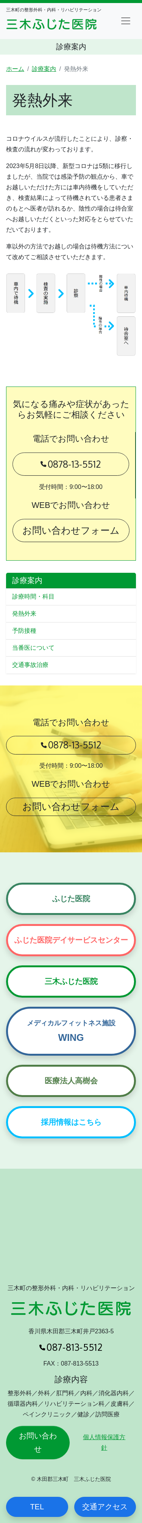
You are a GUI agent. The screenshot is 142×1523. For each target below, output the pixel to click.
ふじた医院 (71, 898)
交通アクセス (105, 1507)
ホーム (15, 69)
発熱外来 (24, 613)
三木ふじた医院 (71, 981)
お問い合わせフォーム (71, 530)
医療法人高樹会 (71, 1081)
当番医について (33, 647)
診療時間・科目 (33, 596)
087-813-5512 (71, 1347)
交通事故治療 (30, 665)
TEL (37, 1507)
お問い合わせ (38, 1442)
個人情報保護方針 (104, 1442)
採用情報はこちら (71, 1122)
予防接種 (24, 630)
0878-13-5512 (71, 463)
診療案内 (44, 69)
